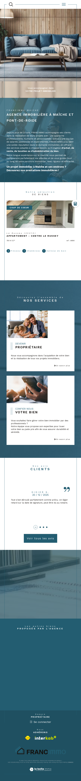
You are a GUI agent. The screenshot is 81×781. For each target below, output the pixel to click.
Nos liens (52, 762)
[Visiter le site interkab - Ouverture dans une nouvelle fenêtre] (45, 738)
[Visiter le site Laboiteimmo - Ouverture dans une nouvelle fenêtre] (40, 772)
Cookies (70, 762)
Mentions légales (36, 762)
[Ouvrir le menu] (64, 4)
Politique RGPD (61, 762)
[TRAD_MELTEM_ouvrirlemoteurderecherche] (11, 4)
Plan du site (24, 762)
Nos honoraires (13, 762)
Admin (45, 762)
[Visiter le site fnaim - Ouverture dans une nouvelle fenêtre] (28, 738)
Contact (76, 221)
